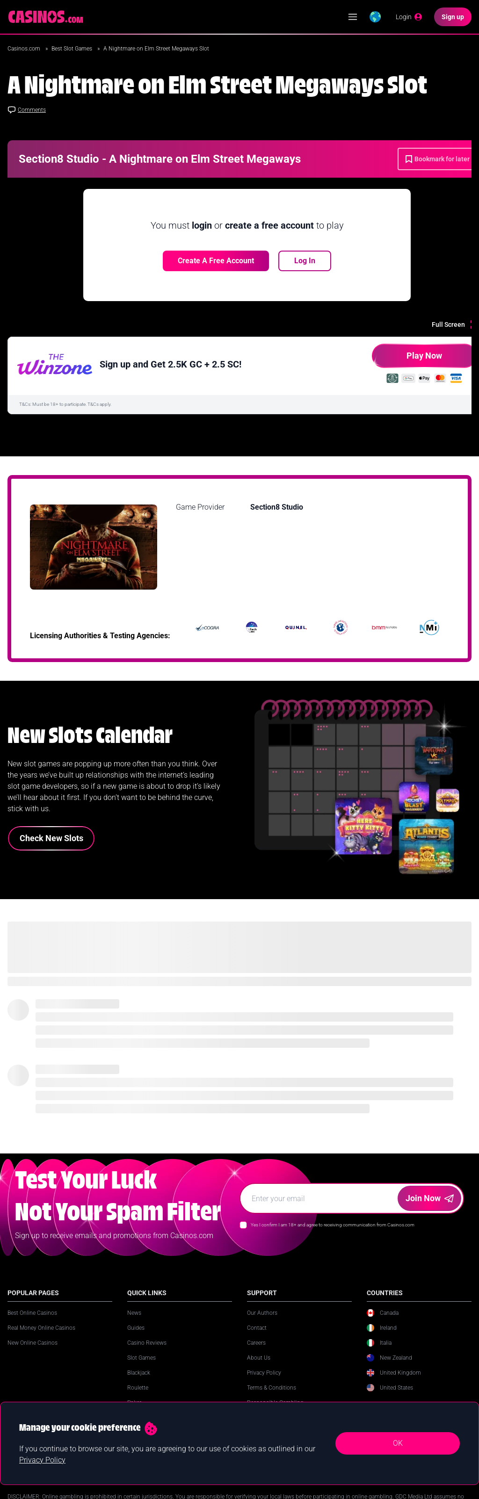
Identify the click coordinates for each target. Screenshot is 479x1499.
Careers (256, 1343)
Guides (136, 1328)
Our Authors (262, 1313)
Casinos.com (24, 48)
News (134, 1313)
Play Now (407, 359)
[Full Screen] (455, 324)
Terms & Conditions (271, 1387)
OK (398, 1443)
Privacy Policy (264, 1372)
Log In (304, 260)
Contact (257, 1328)
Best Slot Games (72, 48)
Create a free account (216, 260)
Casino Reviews (147, 1343)
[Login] (409, 16)
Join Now (430, 1198)
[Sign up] (453, 16)
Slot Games (141, 1358)
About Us (258, 1358)
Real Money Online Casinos (41, 1328)
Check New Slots (51, 838)
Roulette (137, 1387)
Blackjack (138, 1372)
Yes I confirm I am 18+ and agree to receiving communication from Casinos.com (332, 1224)
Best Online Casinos (32, 1313)
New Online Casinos (32, 1343)
